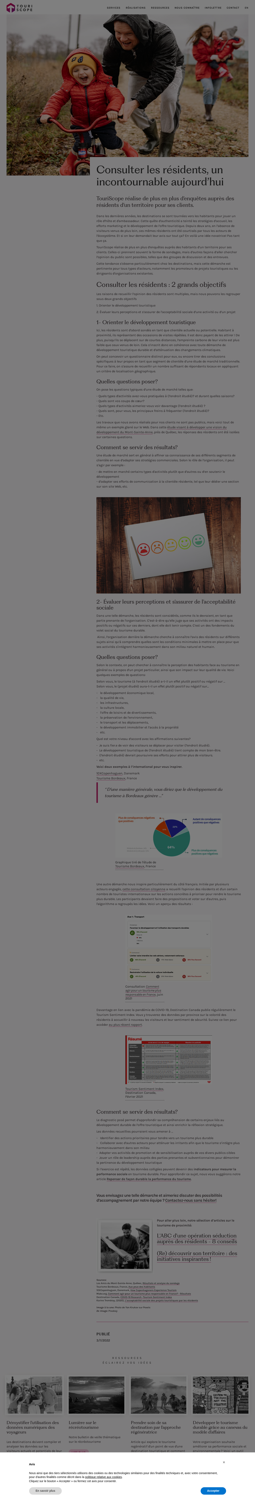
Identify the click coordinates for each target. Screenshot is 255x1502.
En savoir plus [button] (45, 1490)
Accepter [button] (213, 1490)
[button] (224, 1462)
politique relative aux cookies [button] (103, 1477)
